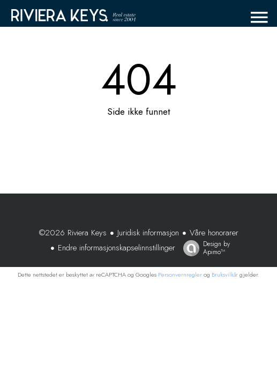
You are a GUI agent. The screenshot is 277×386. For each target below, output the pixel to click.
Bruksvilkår (225, 274)
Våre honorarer (214, 233)
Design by (204, 247)
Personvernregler (180, 274)
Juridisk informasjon (148, 233)
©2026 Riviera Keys (73, 233)
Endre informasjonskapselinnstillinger (116, 248)
